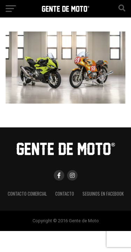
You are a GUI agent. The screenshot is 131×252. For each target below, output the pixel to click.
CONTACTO (64, 193)
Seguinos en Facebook (103, 193)
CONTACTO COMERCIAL (27, 193)
